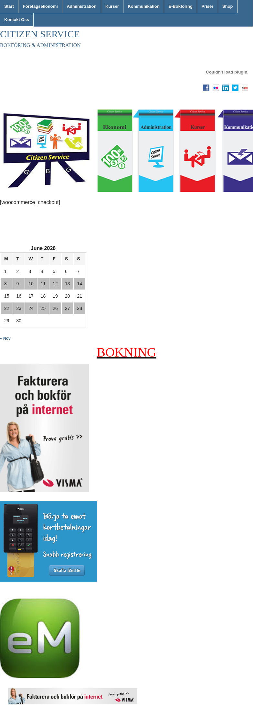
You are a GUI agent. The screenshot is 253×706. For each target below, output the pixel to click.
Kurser (112, 6)
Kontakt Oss (16, 19)
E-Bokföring (180, 6)
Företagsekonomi (40, 6)
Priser (208, 6)
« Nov (5, 338)
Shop (227, 6)
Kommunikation (144, 6)
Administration (82, 6)
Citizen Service (40, 33)
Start (9, 6)
